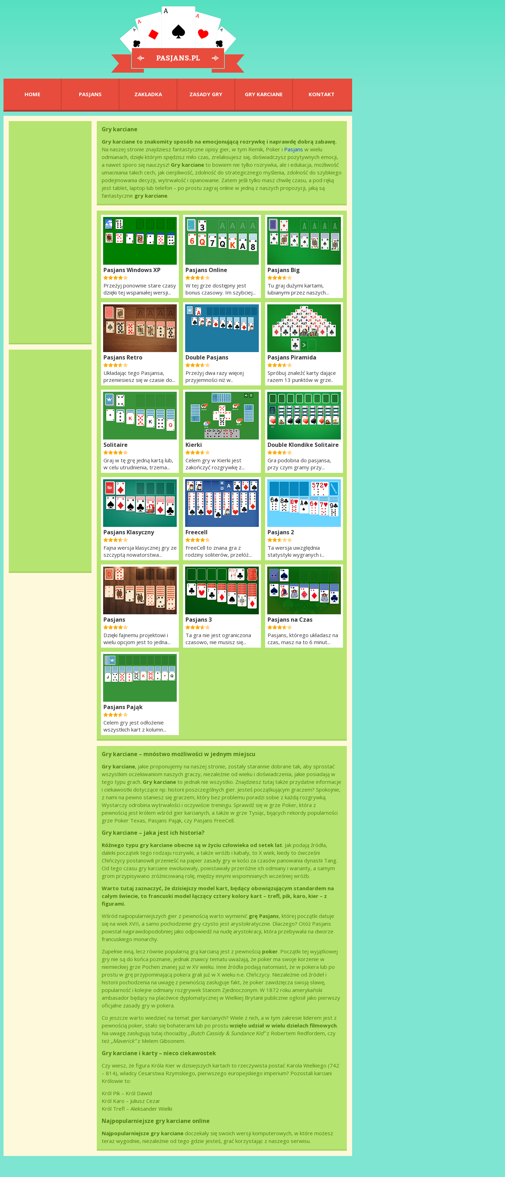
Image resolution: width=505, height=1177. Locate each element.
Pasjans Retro (122, 357)
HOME (32, 94)
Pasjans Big (284, 270)
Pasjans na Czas (290, 619)
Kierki (194, 445)
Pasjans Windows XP (132, 270)
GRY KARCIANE (264, 94)
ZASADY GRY (205, 94)
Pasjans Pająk (123, 707)
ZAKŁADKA (148, 94)
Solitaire (115, 445)
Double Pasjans (207, 357)
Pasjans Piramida (292, 357)
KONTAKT (322, 94)
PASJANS (90, 94)
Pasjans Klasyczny (128, 532)
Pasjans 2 (281, 532)
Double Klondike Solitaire (303, 445)
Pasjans (293, 149)
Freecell (197, 532)
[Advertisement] (50, 232)
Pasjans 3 (199, 619)
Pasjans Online (206, 270)
